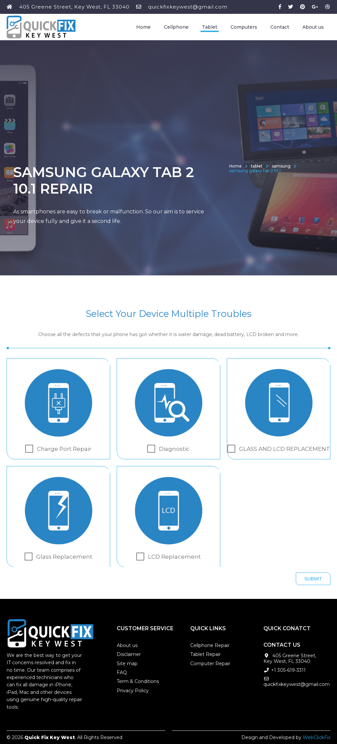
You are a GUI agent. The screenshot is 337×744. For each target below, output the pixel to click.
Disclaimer (129, 654)
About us (313, 27)
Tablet (209, 27)
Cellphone (176, 27)
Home (143, 27)
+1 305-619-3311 (288, 670)
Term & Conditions (138, 681)
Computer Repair (210, 663)
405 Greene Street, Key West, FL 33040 (74, 7)
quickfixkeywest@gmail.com (188, 7)
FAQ (122, 672)
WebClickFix (316, 737)
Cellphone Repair (210, 645)
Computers (243, 27)
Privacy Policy (133, 691)
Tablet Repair (205, 654)
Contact (279, 27)
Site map (127, 663)
